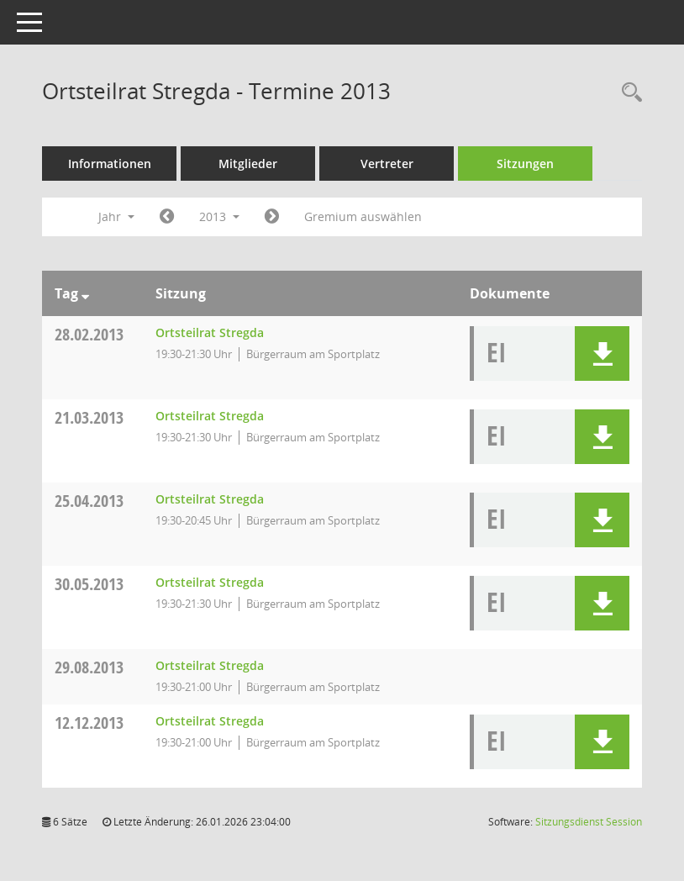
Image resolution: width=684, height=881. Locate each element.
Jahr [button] (116, 216)
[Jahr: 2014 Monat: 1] (272, 217)
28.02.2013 (89, 334)
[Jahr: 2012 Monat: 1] (167, 217)
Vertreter (386, 163)
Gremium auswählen (363, 216)
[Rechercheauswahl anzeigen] (627, 93)
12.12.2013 (89, 722)
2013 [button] (219, 216)
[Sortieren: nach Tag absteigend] (85, 293)
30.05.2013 (89, 583)
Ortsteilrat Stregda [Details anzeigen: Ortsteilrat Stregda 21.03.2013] (209, 416)
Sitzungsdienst (588, 822)
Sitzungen (525, 163)
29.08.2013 (89, 667)
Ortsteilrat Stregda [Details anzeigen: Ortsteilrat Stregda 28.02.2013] (209, 332)
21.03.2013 (89, 417)
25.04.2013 (89, 500)
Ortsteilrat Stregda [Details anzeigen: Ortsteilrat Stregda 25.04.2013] (209, 499)
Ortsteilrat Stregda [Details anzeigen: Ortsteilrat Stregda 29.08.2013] (209, 665)
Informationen (109, 163)
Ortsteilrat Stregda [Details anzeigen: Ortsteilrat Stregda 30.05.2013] (209, 582)
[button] (602, 353)
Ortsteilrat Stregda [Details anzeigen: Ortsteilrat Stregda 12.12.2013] (209, 721)
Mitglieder (247, 163)
